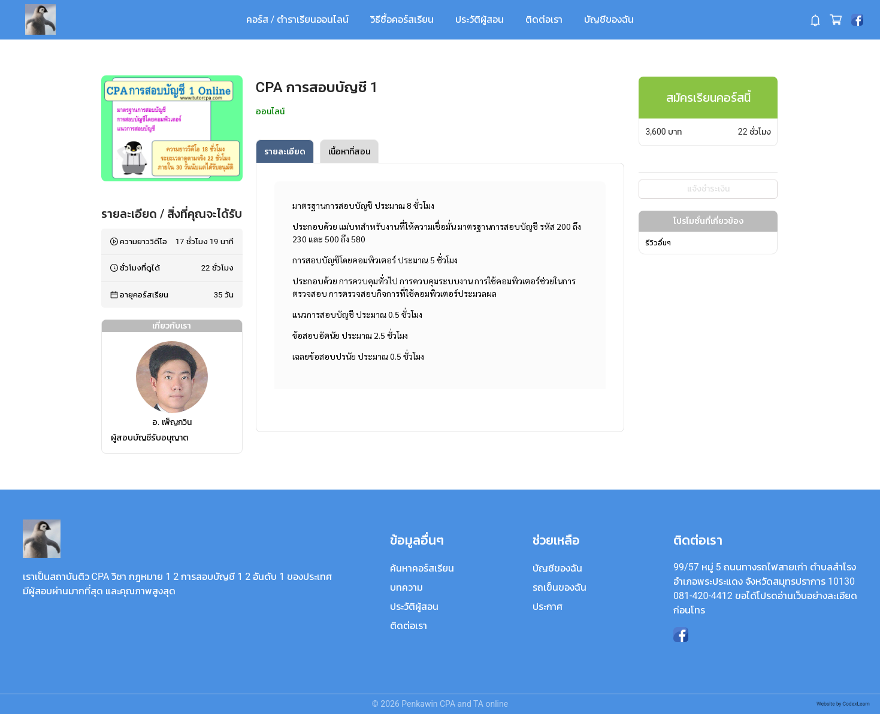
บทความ (406, 587)
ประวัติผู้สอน (479, 19)
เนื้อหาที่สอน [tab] (349, 151)
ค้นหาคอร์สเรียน (422, 568)
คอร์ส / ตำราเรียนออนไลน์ (297, 19)
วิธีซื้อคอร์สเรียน (402, 19)
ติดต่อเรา (544, 19)
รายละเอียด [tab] (285, 151)
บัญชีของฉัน (609, 19)
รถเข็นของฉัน (559, 587)
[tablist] (440, 151)
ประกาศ (548, 606)
